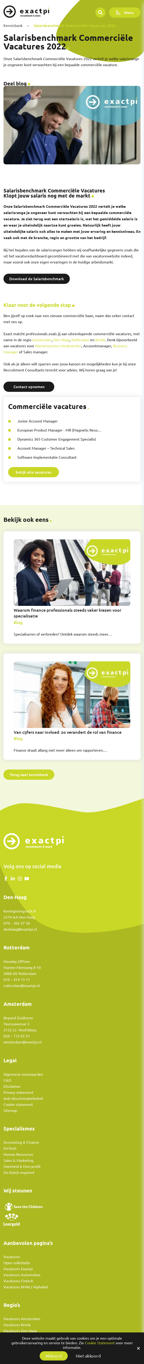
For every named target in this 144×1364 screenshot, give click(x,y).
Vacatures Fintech (18, 1281)
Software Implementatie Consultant (47, 457)
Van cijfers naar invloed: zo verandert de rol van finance (68, 732)
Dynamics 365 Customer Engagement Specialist (56, 439)
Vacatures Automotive (22, 1275)
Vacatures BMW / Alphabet (25, 1287)
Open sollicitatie (16, 1263)
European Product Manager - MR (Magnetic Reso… (59, 430)
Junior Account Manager (37, 421)
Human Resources (18, 1154)
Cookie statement (18, 1104)
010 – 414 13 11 (16, 980)
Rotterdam (80, 340)
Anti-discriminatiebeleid (23, 1098)
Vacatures (11, 1257)
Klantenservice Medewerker (58, 346)
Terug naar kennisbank (29, 774)
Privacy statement (18, 1092)
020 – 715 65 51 (16, 1036)
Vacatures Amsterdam (21, 1319)
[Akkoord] (138, 1348)
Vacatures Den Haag (20, 1331)
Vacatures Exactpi (18, 1269)
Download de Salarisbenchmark (36, 278)
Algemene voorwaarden (23, 1074)
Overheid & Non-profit (22, 1166)
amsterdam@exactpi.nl (22, 1042)
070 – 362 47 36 (16, 923)
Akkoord (53, 1356)
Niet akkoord (88, 1356)
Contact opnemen (29, 386)
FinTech (9, 1148)
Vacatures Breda (17, 1325)
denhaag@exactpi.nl (20, 929)
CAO (7, 1080)
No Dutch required (18, 1172)
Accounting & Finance (21, 1142)
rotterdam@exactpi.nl (21, 986)
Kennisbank (12, 25)
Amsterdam (42, 340)
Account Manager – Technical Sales (46, 448)
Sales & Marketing (18, 1160)
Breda (100, 340)
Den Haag (62, 340)
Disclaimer (12, 1086)
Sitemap (10, 1110)
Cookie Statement (100, 1343)
